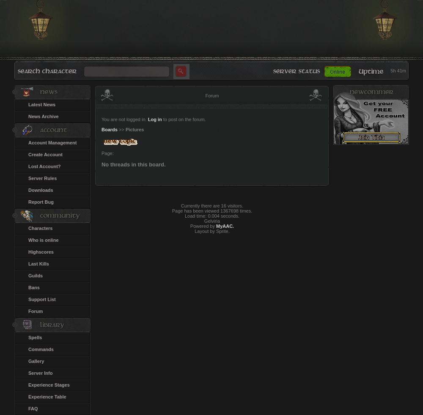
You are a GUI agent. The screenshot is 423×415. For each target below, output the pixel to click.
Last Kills (38, 263)
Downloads (40, 190)
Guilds (35, 275)
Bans (34, 287)
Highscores (41, 252)
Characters (40, 228)
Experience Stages (49, 384)
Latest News (41, 104)
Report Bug (41, 202)
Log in (155, 119)
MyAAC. (225, 226)
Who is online (43, 240)
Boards (110, 129)
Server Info (40, 373)
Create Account (45, 154)
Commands (41, 349)
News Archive (43, 116)
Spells (35, 337)
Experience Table (47, 396)
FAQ (33, 408)
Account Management (52, 142)
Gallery (36, 361)
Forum (35, 311)
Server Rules (42, 178)
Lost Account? (44, 166)
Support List (42, 299)
